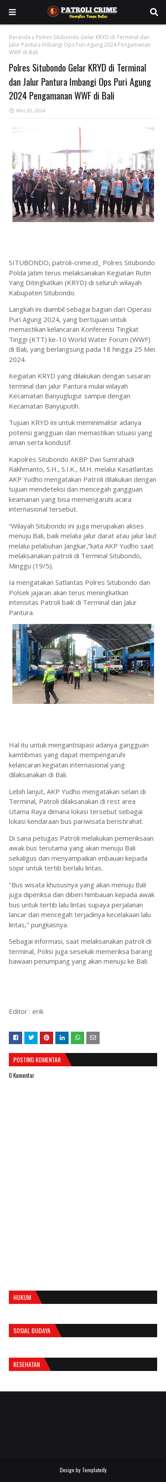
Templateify (94, 1470)
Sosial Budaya (31, 1330)
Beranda (20, 37)
